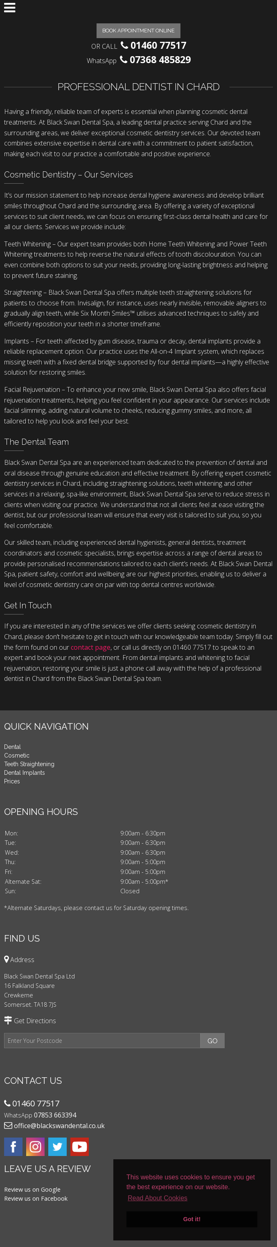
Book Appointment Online (138, 30)
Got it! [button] (191, 1219)
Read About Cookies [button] (157, 1198)
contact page (90, 647)
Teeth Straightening (29, 764)
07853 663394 (55, 1115)
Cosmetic (16, 755)
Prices (12, 781)
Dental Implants (24, 772)
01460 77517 (158, 45)
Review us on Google (32, 1189)
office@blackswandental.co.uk (59, 1125)
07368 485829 (160, 59)
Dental (12, 747)
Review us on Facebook (36, 1198)
